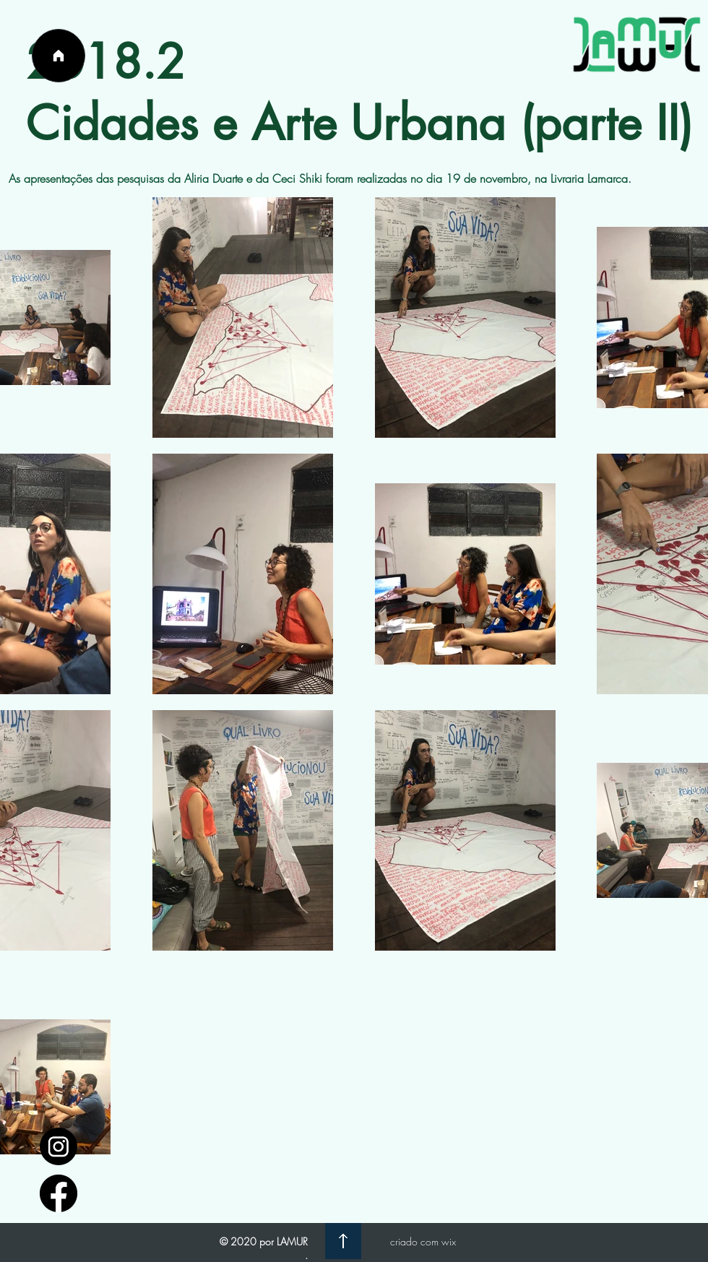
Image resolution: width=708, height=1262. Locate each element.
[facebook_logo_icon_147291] (58, 1193)
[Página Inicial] (58, 55)
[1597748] (58, 1146)
